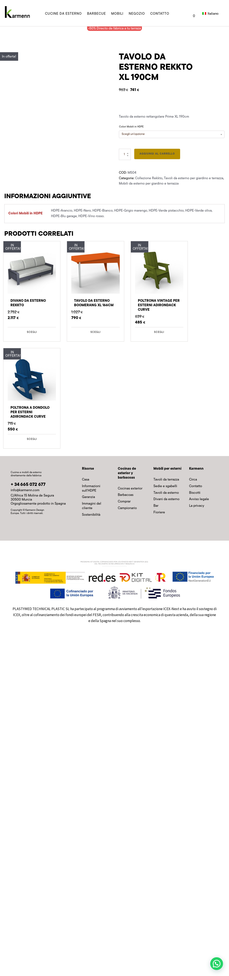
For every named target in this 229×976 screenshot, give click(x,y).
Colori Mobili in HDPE (131, 127)
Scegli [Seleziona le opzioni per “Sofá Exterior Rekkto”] (32, 332)
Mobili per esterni (167, 469)
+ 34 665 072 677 (28, 484)
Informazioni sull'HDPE (91, 488)
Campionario (127, 508)
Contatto (195, 486)
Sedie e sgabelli (165, 486)
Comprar (124, 501)
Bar (155, 506)
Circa (193, 479)
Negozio (137, 14)
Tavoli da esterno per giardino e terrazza (193, 178)
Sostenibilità (91, 515)
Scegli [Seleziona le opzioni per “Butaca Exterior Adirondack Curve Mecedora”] (32, 439)
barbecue (96, 14)
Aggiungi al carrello (157, 154)
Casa (85, 479)
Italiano (209, 14)
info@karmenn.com (25, 490)
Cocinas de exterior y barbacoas (127, 473)
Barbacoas (125, 495)
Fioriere (159, 512)
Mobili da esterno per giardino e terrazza (149, 183)
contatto (159, 14)
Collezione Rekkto (148, 178)
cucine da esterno (63, 14)
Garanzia (88, 497)
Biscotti (194, 493)
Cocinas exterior (130, 488)
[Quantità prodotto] (125, 154)
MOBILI (117, 14)
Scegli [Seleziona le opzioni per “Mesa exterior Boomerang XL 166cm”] (95, 332)
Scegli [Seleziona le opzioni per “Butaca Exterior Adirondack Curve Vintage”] (159, 332)
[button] (216, 963)
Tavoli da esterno (166, 493)
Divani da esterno (166, 499)
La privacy (196, 506)
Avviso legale (199, 499)
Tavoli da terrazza (166, 479)
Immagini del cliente (91, 506)
